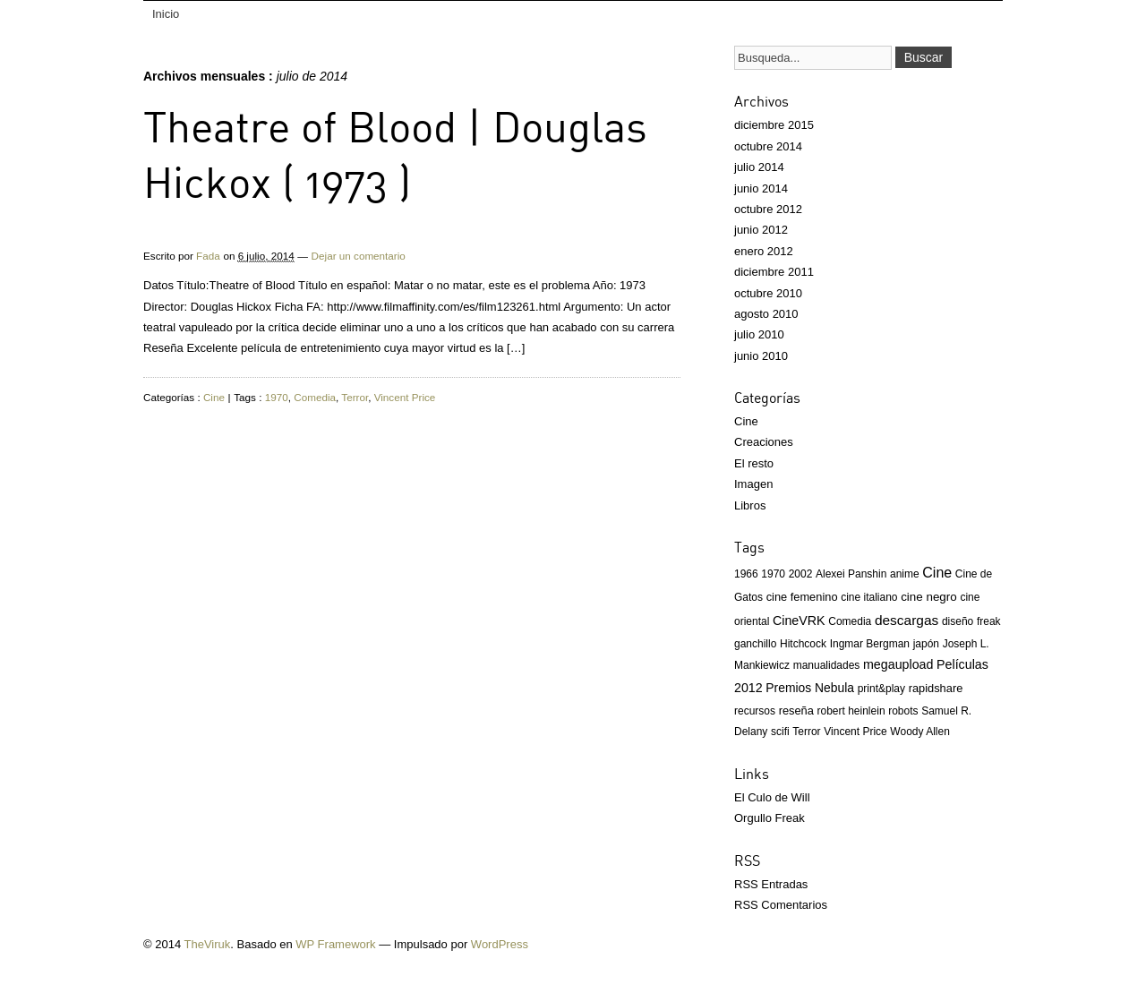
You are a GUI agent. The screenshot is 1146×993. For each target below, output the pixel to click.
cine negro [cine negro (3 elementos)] (929, 597)
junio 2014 (761, 188)
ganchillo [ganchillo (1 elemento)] (755, 644)
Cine (214, 397)
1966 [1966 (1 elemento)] (746, 574)
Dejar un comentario (359, 255)
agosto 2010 (766, 314)
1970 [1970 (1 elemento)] (773, 574)
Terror (354, 397)
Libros (749, 505)
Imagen (753, 484)
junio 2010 (761, 356)
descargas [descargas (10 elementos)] (906, 620)
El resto (754, 463)
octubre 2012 (768, 209)
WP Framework (335, 944)
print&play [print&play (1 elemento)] (881, 688)
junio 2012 (761, 229)
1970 (276, 397)
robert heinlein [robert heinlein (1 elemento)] (851, 711)
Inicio (165, 14)
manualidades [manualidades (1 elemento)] (826, 665)
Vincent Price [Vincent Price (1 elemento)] (855, 731)
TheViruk (207, 944)
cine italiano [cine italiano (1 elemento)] (869, 597)
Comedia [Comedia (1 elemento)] (849, 621)
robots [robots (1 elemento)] (903, 711)
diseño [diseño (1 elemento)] (957, 621)
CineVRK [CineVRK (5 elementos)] (799, 620)
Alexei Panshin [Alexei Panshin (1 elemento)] (851, 574)
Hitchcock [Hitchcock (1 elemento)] (803, 644)
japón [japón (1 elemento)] (926, 644)
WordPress (499, 944)
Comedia (315, 397)
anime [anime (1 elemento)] (904, 574)
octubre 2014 (768, 146)
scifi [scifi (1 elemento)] (780, 731)
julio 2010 (759, 334)
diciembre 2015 (774, 125)
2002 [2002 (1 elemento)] (801, 574)
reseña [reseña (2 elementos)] (796, 710)
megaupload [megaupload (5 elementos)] (898, 664)
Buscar (924, 57)
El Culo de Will (772, 797)
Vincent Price (405, 397)
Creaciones (763, 442)
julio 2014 (759, 167)
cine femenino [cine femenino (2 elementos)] (802, 597)
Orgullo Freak (769, 818)
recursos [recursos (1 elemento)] (754, 711)
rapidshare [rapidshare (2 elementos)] (936, 688)
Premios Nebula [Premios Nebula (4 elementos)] (809, 688)
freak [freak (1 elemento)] (989, 621)
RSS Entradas (771, 884)
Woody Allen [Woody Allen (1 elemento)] (920, 731)
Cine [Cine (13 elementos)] (937, 572)
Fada (208, 255)
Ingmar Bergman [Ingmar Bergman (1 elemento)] (870, 644)
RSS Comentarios (780, 905)
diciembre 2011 (774, 271)
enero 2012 (763, 251)
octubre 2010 (768, 293)
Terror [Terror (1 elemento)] (806, 731)
